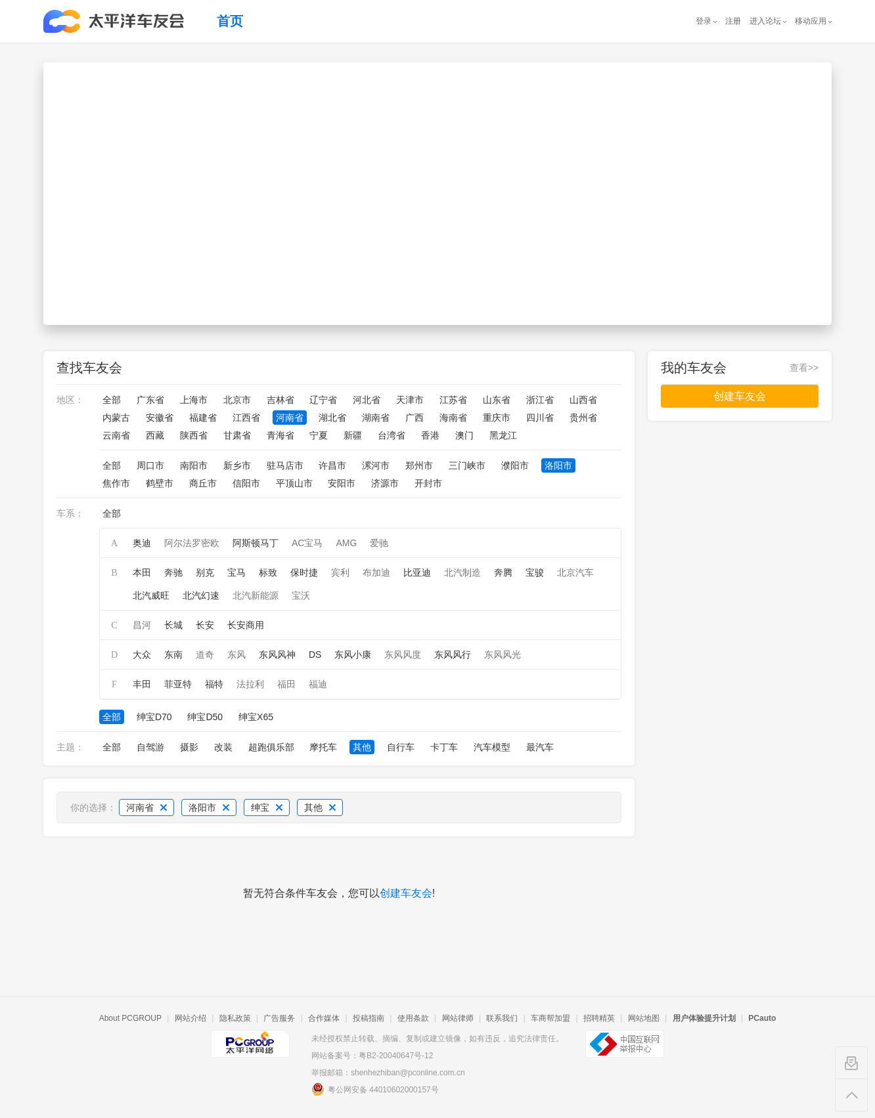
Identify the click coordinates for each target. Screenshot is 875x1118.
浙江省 (540, 400)
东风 (236, 654)
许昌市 (332, 465)
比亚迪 (417, 572)
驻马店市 (285, 465)
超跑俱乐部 (271, 747)
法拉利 (250, 684)
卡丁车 (444, 747)
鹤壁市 (159, 483)
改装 (223, 747)
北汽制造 (462, 572)
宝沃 (301, 595)
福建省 (203, 417)
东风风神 (277, 654)
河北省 (366, 400)
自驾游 (150, 747)
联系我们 (502, 1018)
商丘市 (203, 483)
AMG (346, 543)
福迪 (318, 684)
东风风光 (502, 654)
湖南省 (376, 417)
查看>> (804, 367)
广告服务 (279, 1018)
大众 (142, 654)
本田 (142, 572)
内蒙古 (116, 417)
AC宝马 (307, 543)
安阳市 (341, 483)
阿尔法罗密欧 (191, 543)
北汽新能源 (256, 595)
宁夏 (318, 435)
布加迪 (376, 572)
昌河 (142, 625)
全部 (111, 400)
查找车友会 (89, 367)
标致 (268, 572)
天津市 (410, 400)
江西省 (246, 417)
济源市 (385, 483)
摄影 (189, 747)
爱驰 (379, 543)
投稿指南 (368, 1018)
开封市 (428, 483)
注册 (733, 21)
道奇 (205, 654)
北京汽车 (575, 572)
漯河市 (376, 465)
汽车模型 (492, 747)
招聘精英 (599, 1018)
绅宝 (266, 807)
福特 (214, 684)
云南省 (116, 435)
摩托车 (323, 747)
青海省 (280, 435)
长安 (205, 625)
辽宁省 (323, 400)
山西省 (583, 400)
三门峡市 (467, 465)
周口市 (150, 465)
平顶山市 (294, 483)
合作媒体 (324, 1018)
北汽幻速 (201, 595)
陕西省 (194, 435)
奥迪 (142, 543)
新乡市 (237, 465)
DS (315, 654)
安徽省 (159, 417)
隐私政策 (235, 1018)
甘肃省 (237, 435)
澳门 (464, 435)
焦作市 (116, 483)
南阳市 (194, 465)
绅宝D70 (154, 717)
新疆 (353, 435)
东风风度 (402, 654)
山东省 (496, 400)
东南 (173, 654)
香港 (430, 435)
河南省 (289, 417)
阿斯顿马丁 (256, 543)
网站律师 (458, 1018)
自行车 (401, 747)
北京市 (237, 400)
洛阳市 (558, 465)
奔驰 (173, 572)
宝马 (236, 572)
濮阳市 (515, 465)
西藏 (155, 435)
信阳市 (246, 483)
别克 (205, 572)
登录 (703, 21)
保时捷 (304, 572)
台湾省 (391, 435)
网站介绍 (190, 1018)
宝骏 (535, 572)
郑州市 (419, 465)
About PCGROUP (130, 1018)
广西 (414, 417)
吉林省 (280, 400)
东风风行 (452, 654)
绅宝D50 (205, 717)
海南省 (453, 417)
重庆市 (496, 417)
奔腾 (503, 572)
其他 (362, 747)
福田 (286, 684)
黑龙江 (503, 435)
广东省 (150, 400)
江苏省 (453, 400)
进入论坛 (765, 21)
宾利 (340, 572)
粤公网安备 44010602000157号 (375, 1089)
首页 (230, 21)
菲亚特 (178, 684)
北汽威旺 (151, 595)
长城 (173, 625)
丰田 (142, 684)
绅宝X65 (255, 717)
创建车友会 (406, 893)
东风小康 (352, 654)
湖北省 (332, 417)
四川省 (540, 417)
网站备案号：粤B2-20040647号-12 (372, 1055)
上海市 (194, 400)
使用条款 (413, 1018)
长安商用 (245, 625)
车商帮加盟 (550, 1018)
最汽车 (540, 747)
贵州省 (583, 417)
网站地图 (644, 1018)
